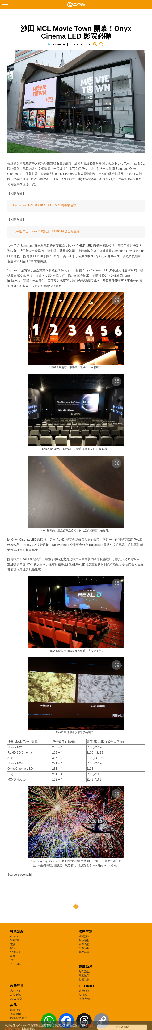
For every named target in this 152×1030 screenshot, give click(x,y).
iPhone (14, 936)
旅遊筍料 (84, 948)
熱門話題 (84, 952)
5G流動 (14, 940)
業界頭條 (84, 990)
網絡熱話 (84, 936)
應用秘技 (15, 990)
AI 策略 (83, 994)
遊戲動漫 (86, 966)
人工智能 (15, 964)
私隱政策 (15, 1009)
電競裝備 (84, 975)
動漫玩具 (84, 979)
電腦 (12, 944)
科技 (12, 956)
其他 (13, 1005)
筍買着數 (84, 944)
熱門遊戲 (84, 971)
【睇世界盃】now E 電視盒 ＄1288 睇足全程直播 (46, 231)
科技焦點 (17, 931)
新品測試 (15, 994)
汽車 (12, 960)
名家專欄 (84, 998)
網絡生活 (86, 931)
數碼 (12, 948)
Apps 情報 (16, 998)
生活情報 (84, 940)
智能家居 (15, 952)
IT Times (87, 985)
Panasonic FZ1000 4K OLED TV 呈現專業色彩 (44, 205)
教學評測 (17, 985)
